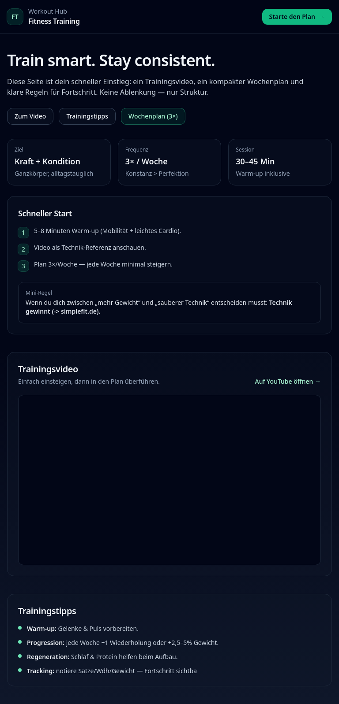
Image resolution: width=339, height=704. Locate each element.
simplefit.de (79, 311)
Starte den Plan (297, 16)
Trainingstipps (87, 116)
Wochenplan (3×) (153, 116)
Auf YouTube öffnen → (288, 381)
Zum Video (30, 116)
